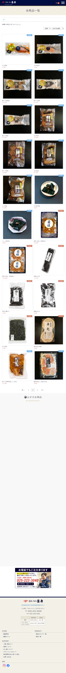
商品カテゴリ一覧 (41, 634)
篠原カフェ (6, 636)
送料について (7, 646)
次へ (42, 390)
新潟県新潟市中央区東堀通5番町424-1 (33, 605)
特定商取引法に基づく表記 (11, 654)
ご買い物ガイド (8, 644)
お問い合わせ (7, 657)
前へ (23, 390)
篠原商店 (6, 634)
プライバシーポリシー (10, 652)
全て (4, 19)
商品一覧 (38, 636)
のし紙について (8, 649)
